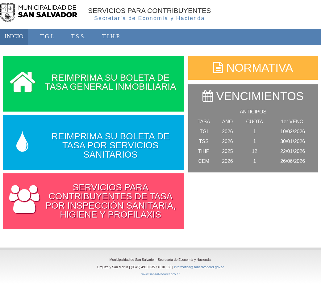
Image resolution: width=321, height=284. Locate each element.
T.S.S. (78, 36)
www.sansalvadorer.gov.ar (160, 274)
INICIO (14, 36)
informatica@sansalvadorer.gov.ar (199, 267)
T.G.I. (47, 36)
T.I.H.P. (111, 36)
